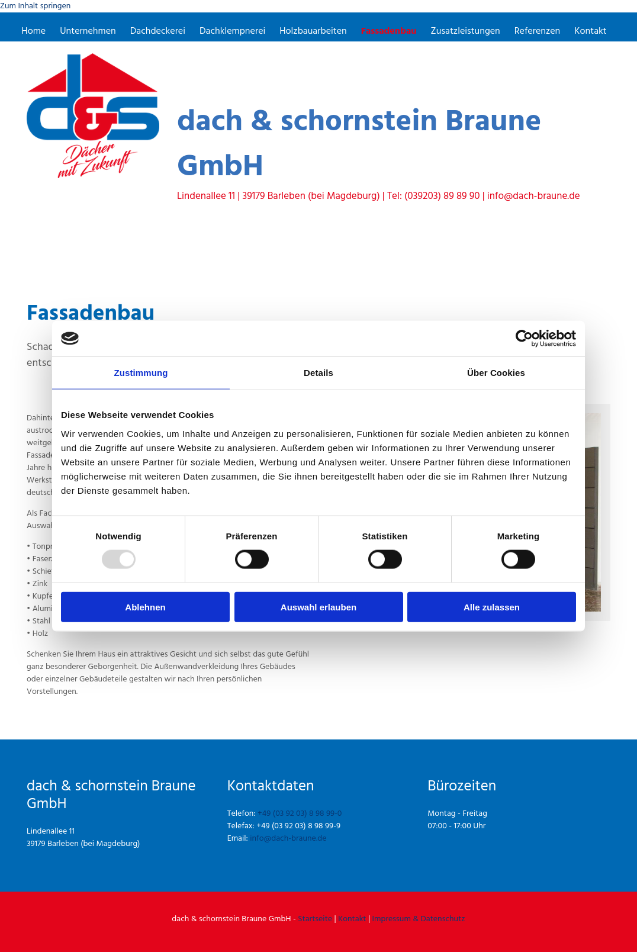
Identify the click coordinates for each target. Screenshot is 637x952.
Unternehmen (89, 32)
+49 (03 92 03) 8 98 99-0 (300, 814)
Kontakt (590, 32)
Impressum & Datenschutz (418, 919)
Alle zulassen (492, 607)
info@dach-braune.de (288, 838)
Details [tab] (318, 373)
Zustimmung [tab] (141, 373)
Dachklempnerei (233, 32)
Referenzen (536, 32)
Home (34, 32)
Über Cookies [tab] (496, 373)
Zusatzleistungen (465, 32)
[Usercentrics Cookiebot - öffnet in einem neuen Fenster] (524, 339)
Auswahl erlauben (318, 607)
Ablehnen (145, 607)
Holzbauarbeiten (313, 32)
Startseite (315, 919)
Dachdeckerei (158, 32)
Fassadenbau (388, 32)
